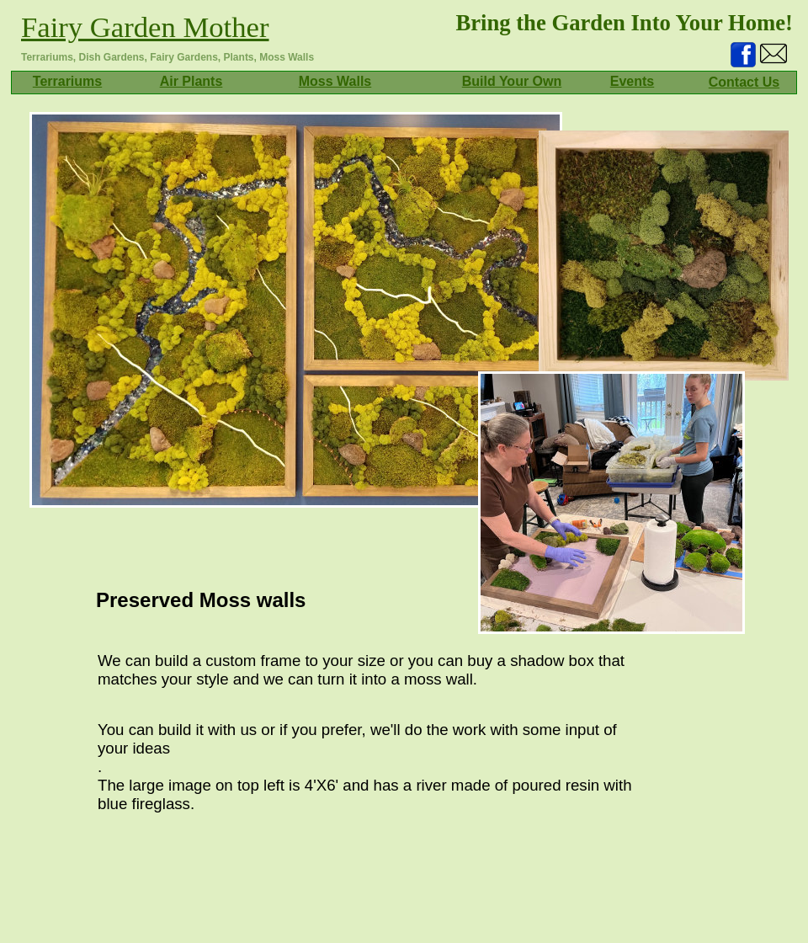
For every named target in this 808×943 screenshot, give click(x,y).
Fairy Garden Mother (145, 27)
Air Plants (191, 81)
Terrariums (67, 81)
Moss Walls (335, 81)
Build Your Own (512, 81)
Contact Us (744, 82)
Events (632, 81)
